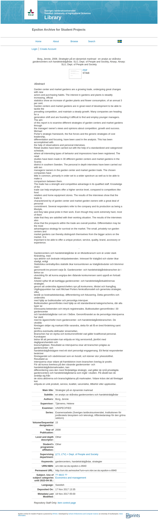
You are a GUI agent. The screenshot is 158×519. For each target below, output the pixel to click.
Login (34, 49)
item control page (67, 502)
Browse (74, 41)
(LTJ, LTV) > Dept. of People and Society (76, 454)
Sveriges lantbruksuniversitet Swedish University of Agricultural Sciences (67, 12)
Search (91, 41)
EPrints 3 (55, 514)
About (56, 41)
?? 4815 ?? (61, 474)
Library (52, 17)
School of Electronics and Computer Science (83, 514)
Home (38, 41)
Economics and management (70, 477)
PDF (85, 70)
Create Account (48, 49)
